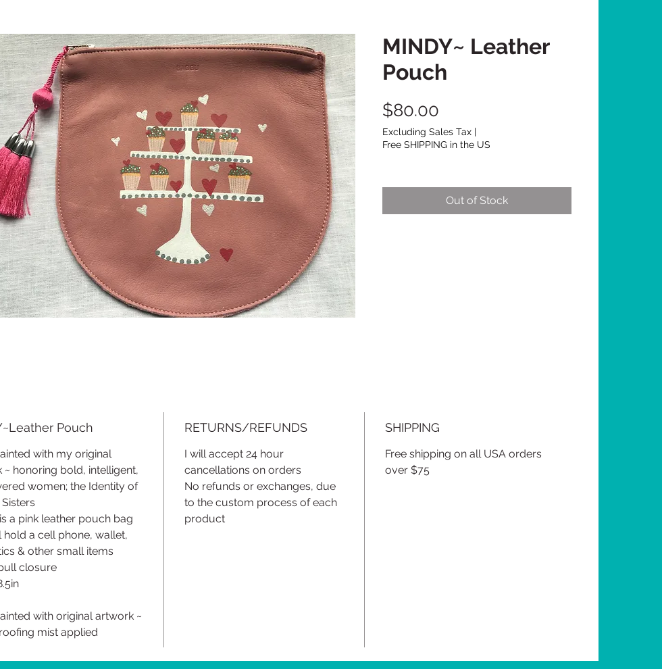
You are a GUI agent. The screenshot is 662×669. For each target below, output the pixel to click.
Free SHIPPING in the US (436, 144)
